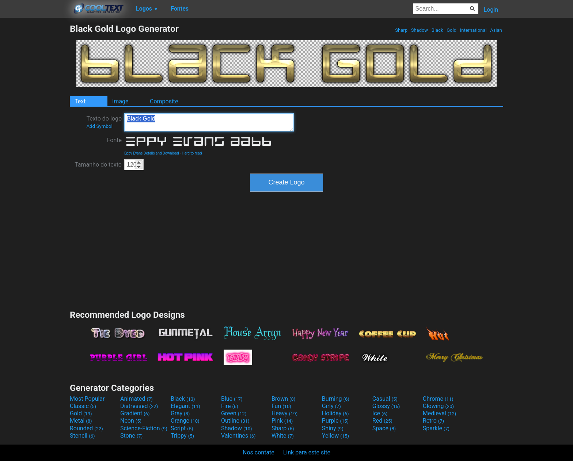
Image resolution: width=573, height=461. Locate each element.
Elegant (185, 406)
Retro (433, 420)
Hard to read (192, 153)
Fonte (114, 140)
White (283, 435)
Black (437, 30)
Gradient (134, 413)
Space (384, 428)
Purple (335, 420)
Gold (451, 30)
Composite (164, 101)
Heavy (284, 413)
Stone (131, 435)
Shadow (419, 30)
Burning (335, 398)
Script (182, 428)
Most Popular (87, 398)
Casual (385, 398)
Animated (136, 398)
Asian (496, 30)
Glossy (386, 406)
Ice (379, 413)
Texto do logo (104, 122)
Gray (180, 413)
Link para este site (306, 452)
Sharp (401, 30)
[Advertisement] (34, 133)
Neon (130, 420)
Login (491, 9)
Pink (282, 420)
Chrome (438, 398)
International (473, 30)
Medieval (439, 413)
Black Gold (209, 122)
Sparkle (436, 428)
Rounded (86, 428)
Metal (81, 420)
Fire (229, 406)
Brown (283, 398)
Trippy (182, 435)
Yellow (335, 435)
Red (382, 420)
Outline (235, 420)
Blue (232, 398)
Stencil (82, 435)
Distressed (139, 406)
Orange (185, 420)
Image (120, 101)
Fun (281, 406)
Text (80, 101)
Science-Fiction (143, 428)
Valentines (238, 435)
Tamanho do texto (98, 164)
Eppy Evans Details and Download (151, 153)
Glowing (438, 406)
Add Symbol (99, 126)
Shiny (333, 428)
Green (234, 413)
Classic (83, 406)
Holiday (335, 413)
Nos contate (258, 452)
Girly (331, 406)
